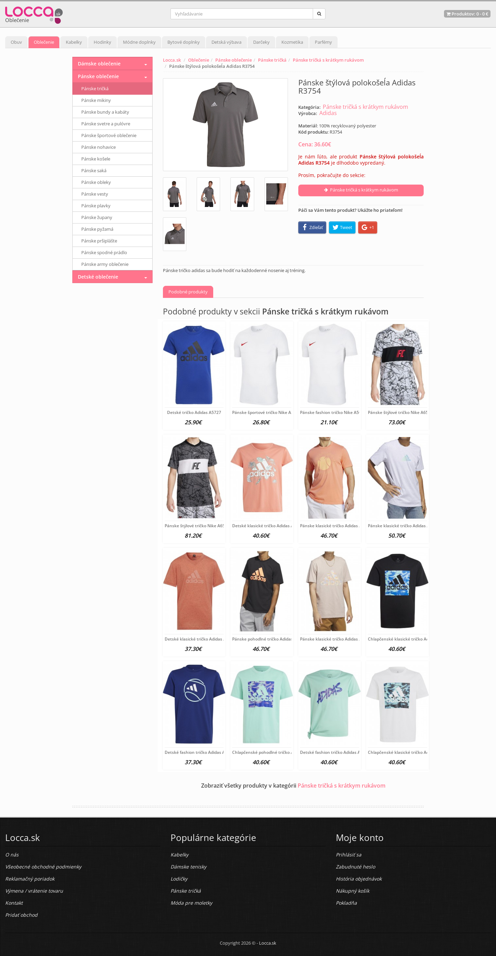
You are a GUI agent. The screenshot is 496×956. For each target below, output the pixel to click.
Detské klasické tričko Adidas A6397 (200, 639)
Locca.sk (172, 60)
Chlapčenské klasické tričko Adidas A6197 (409, 639)
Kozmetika (292, 42)
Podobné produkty (188, 292)
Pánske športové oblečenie (108, 135)
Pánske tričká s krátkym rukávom (328, 60)
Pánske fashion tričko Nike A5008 (333, 412)
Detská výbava (226, 42)
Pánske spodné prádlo (104, 252)
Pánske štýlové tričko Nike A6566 (400, 412)
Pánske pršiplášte (99, 241)
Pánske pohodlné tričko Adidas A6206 (269, 639)
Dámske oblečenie (99, 63)
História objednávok (359, 878)
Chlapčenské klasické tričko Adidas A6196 (409, 752)
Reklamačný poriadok (29, 878)
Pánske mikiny (96, 100)
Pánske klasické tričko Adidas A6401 (335, 526)
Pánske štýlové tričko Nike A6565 (197, 526)
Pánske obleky (96, 182)
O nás (12, 854)
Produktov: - (467, 14)
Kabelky (74, 42)
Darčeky (261, 42)
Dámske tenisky (188, 866)
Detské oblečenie (98, 276)
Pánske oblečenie (233, 60)
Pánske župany (96, 217)
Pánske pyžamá (97, 229)
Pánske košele (95, 159)
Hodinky (102, 42)
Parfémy (323, 42)
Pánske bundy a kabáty (105, 112)
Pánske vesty (94, 194)
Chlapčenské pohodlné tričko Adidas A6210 (274, 752)
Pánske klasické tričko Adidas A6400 (403, 526)
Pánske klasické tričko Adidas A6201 (335, 639)
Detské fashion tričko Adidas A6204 (335, 752)
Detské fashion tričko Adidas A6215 (200, 752)
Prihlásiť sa (348, 854)
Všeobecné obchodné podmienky (43, 866)
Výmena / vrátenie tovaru (34, 890)
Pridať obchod (21, 915)
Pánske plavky (96, 205)
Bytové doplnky (183, 42)
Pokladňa (346, 903)
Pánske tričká (272, 60)
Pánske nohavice (98, 147)
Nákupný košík (352, 890)
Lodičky (178, 878)
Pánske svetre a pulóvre (105, 124)
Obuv (16, 42)
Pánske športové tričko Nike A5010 (266, 412)
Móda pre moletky (191, 903)
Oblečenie (44, 42)
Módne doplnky (139, 42)
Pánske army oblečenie (104, 264)
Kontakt (14, 903)
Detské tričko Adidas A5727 (194, 412)
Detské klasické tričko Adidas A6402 (267, 526)
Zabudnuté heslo (355, 866)
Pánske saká (93, 170)
